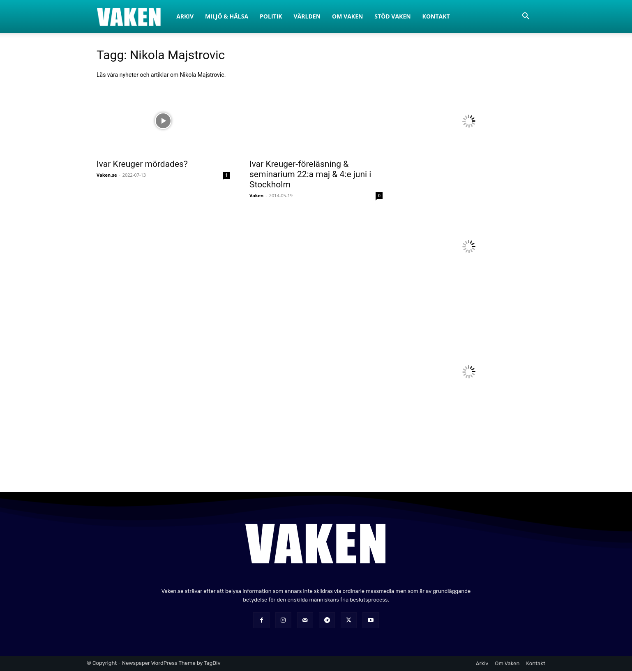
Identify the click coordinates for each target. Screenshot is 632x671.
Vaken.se (107, 175)
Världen (307, 16)
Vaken (256, 195)
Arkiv (185, 16)
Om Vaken (347, 16)
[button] (525, 17)
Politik (271, 16)
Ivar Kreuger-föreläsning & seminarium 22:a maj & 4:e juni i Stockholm (310, 174)
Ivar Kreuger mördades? (142, 164)
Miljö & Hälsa (226, 16)
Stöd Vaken (392, 16)
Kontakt (436, 16)
